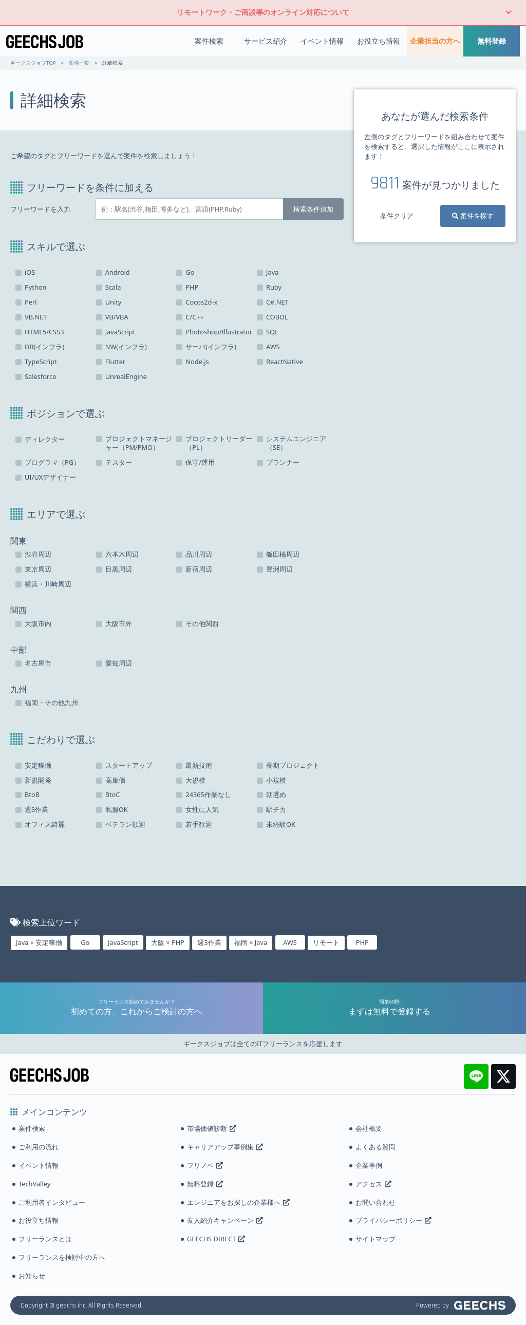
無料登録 (491, 41)
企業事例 (368, 1165)
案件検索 (209, 41)
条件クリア (397, 215)
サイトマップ (375, 1238)
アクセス (373, 1183)
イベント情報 (322, 41)
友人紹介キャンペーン (225, 1220)
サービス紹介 (265, 41)
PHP (362, 942)
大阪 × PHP (167, 942)
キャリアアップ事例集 (225, 1146)
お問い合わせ (375, 1202)
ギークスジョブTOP (32, 63)
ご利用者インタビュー (51, 1202)
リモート (326, 942)
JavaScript (123, 942)
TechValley (34, 1183)
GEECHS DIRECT (216, 1238)
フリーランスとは (45, 1238)
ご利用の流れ (38, 1146)
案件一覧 (79, 63)
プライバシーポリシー (393, 1220)
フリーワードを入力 (40, 209)
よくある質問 (375, 1146)
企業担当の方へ (435, 41)
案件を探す (473, 215)
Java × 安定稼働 (39, 942)
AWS (290, 942)
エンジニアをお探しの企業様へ (238, 1202)
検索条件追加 (313, 209)
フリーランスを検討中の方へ (61, 1257)
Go (85, 942)
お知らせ (31, 1275)
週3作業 (209, 942)
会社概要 (368, 1128)
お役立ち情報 (378, 41)
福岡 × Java (250, 942)
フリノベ (205, 1165)
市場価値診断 (211, 1128)
